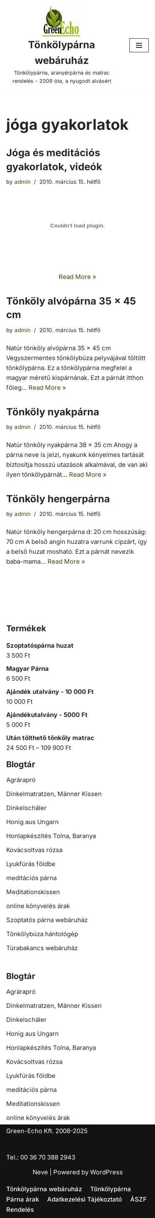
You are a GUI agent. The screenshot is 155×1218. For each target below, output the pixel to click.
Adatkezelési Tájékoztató (84, 1199)
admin (22, 181)
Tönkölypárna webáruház (44, 1189)
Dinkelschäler (26, 808)
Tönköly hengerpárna (58, 499)
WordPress (106, 1172)
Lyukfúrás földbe (30, 864)
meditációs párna (31, 878)
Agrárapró (21, 780)
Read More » (77, 277)
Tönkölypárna (110, 1189)
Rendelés (20, 1209)
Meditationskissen (33, 892)
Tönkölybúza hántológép (42, 934)
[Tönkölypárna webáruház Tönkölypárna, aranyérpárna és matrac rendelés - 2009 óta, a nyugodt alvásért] (61, 45)
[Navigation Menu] (139, 45)
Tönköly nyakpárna (52, 412)
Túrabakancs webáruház (42, 948)
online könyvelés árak (38, 906)
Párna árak (22, 1199)
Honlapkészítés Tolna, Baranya (51, 836)
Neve (40, 1172)
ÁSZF (138, 1199)
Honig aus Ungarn (32, 822)
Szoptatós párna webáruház (47, 920)
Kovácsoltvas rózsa (34, 850)
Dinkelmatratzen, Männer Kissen (54, 794)
